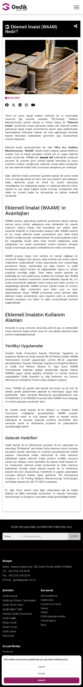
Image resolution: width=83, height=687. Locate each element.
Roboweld (8, 635)
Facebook (8, 651)
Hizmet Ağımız (48, 620)
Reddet (41, 673)
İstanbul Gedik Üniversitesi (17, 613)
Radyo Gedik (10, 622)
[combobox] (13, 536)
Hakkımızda (47, 600)
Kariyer (44, 608)
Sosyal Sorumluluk (51, 604)
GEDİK (15, 7)
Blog (43, 624)
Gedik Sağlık (9, 618)
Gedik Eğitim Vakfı (12, 609)
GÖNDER (74, 536)
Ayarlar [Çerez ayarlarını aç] (41, 667)
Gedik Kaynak (10, 595)
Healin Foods (10, 626)
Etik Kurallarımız (49, 595)
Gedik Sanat (9, 631)
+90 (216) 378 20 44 (19, 575)
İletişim (44, 612)
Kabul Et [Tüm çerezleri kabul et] (41, 680)
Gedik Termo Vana (13, 604)
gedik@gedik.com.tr (24, 579)
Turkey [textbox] (7, 536)
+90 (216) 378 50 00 (19, 571)
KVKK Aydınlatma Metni (53, 616)
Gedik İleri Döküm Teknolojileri (19, 600)
